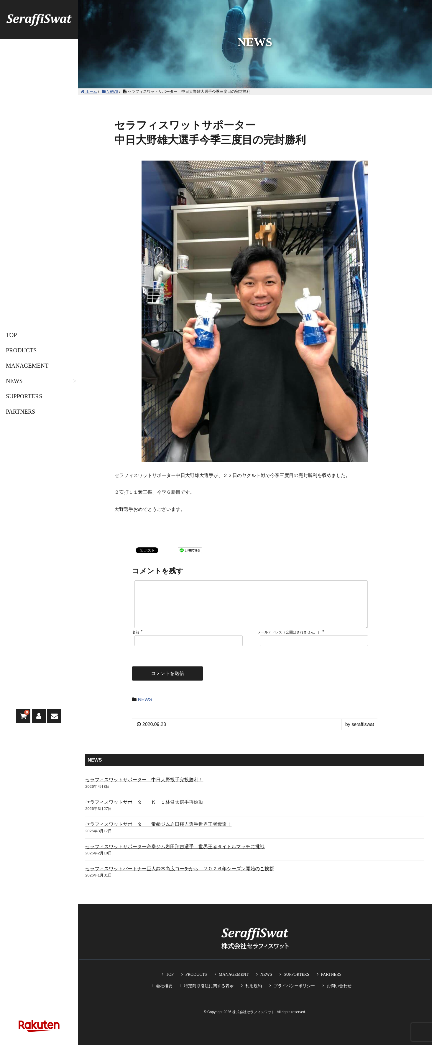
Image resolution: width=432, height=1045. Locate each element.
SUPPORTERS (24, 396)
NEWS (14, 381)
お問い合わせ (339, 985)
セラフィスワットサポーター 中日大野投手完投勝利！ (144, 789)
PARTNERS (20, 411)
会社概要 (164, 985)
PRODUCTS (21, 350)
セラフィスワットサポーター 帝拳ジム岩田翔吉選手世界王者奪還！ (158, 833)
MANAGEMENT (27, 365)
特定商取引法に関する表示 (209, 985)
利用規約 (253, 985)
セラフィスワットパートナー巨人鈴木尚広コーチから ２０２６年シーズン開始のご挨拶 (179, 878)
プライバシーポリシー (294, 985)
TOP (11, 335)
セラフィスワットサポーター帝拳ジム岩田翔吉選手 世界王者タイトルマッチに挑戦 (175, 856)
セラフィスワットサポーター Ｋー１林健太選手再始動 (144, 811)
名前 (135, 642)
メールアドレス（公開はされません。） (289, 642)
